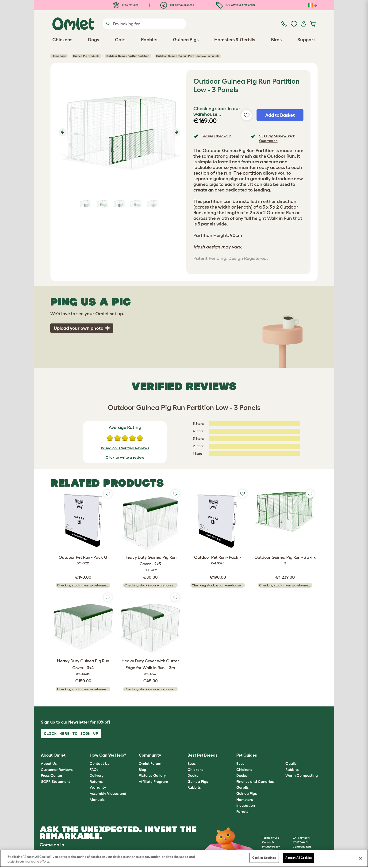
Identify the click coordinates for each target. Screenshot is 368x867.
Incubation (245, 805)
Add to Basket (280, 115)
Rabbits (194, 787)
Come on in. (52, 844)
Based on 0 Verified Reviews (125, 448)
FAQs (94, 769)
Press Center (51, 775)
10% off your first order (235, 4)
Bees (192, 763)
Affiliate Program (153, 781)
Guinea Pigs (198, 781)
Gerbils (242, 787)
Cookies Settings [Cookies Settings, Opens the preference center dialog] (264, 857)
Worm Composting (301, 775)
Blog (142, 769)
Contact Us (99, 763)
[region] (184, 858)
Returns (96, 781)
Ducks (193, 775)
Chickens (195, 769)
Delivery (97, 775)
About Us (49, 763)
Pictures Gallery (152, 775)
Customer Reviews (57, 769)
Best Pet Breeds (203, 755)
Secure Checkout (216, 136)
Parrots (242, 811)
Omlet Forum (150, 763)
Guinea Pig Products (86, 55)
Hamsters (244, 799)
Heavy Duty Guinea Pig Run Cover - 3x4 (83, 667)
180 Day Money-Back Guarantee (277, 138)
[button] (62, 132)
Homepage (59, 55)
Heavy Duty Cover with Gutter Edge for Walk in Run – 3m (150, 667)
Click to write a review (125, 457)
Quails (290, 763)
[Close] (360, 858)
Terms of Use (270, 837)
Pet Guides (246, 755)
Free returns (125, 4)
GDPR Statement (55, 781)
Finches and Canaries (255, 781)
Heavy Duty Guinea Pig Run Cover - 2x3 (150, 564)
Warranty (98, 787)
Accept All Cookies (298, 857)
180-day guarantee (177, 4)
